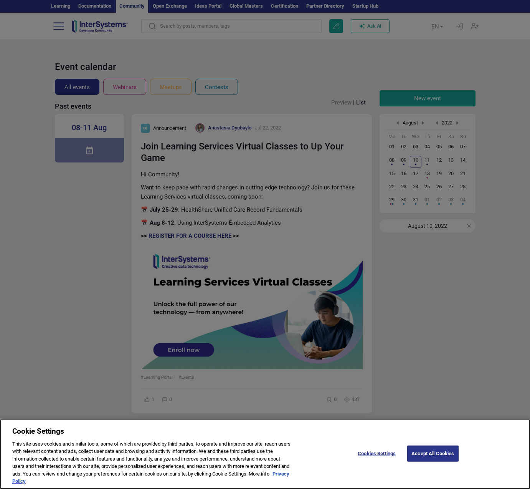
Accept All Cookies (432, 468)
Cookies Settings (377, 468)
